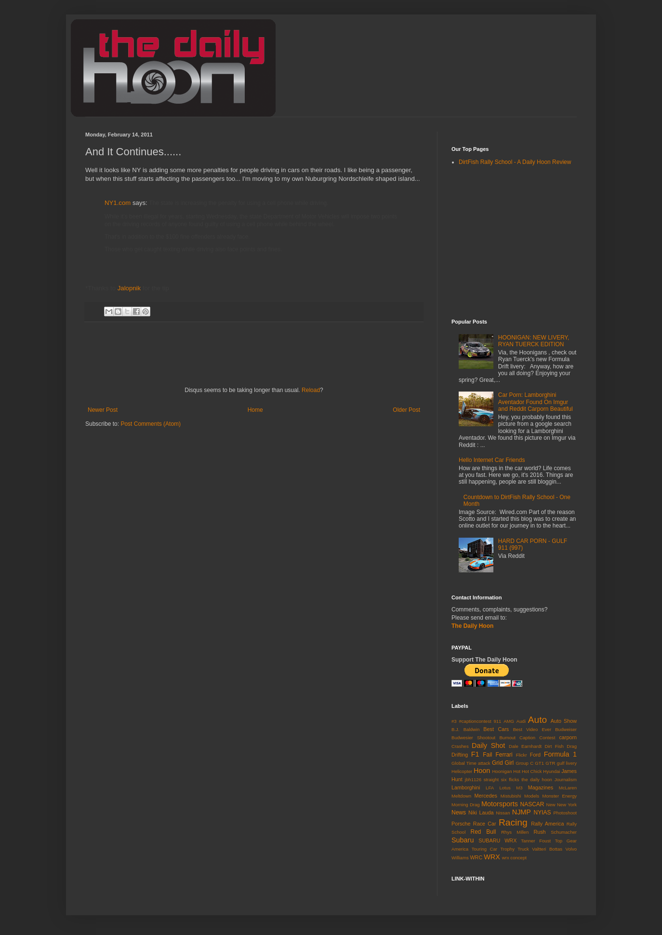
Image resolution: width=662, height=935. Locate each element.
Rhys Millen (515, 832)
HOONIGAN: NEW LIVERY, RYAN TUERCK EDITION (533, 341)
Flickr (521, 755)
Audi (521, 721)
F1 (475, 754)
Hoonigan (502, 771)
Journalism (566, 779)
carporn (568, 737)
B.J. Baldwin (465, 729)
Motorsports (499, 804)
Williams (460, 857)
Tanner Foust (536, 840)
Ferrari (503, 754)
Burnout (507, 737)
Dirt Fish (554, 746)
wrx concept (514, 857)
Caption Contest (537, 737)
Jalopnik (129, 288)
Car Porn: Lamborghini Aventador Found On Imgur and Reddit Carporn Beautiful (535, 402)
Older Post (406, 410)
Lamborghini (465, 787)
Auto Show (564, 721)
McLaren (568, 787)
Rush (539, 832)
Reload (311, 390)
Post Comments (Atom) (150, 423)
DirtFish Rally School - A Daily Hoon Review (515, 162)
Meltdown (461, 796)
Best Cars (496, 729)
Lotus (504, 787)
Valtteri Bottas (547, 849)
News (458, 812)
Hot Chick (532, 771)
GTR (550, 763)
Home (255, 410)
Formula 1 (560, 754)
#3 (454, 721)
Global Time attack (470, 763)
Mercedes (486, 796)
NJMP (521, 812)
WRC (476, 857)
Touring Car (484, 849)
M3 (519, 787)
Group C (524, 763)
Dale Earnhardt (525, 746)
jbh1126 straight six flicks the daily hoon (508, 779)
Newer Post (103, 410)
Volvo (571, 849)
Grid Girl (503, 762)
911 (497, 721)
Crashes (460, 746)
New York (567, 804)
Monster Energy (559, 796)
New (550, 804)
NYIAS (542, 812)
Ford (535, 755)
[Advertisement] (166, 510)
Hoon (482, 770)
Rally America (547, 824)
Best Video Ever (532, 729)
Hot (516, 771)
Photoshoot (565, 812)
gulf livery (567, 763)
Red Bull (483, 831)
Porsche (461, 824)
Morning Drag (465, 804)
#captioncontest (475, 721)
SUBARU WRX (497, 840)
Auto (537, 720)
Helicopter (461, 771)
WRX (492, 857)
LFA (490, 787)
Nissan (503, 812)
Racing (513, 822)
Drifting (459, 755)
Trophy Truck (514, 849)
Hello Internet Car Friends (492, 460)
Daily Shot (488, 745)
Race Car (484, 824)
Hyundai (551, 771)
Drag (572, 746)
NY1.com (118, 202)
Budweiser (566, 729)
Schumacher (564, 832)
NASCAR (532, 804)
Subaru (462, 840)
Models (531, 796)
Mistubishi (511, 796)
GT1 (539, 763)
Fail (487, 754)
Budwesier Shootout (473, 737)
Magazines (540, 787)
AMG (508, 721)
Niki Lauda (481, 812)
